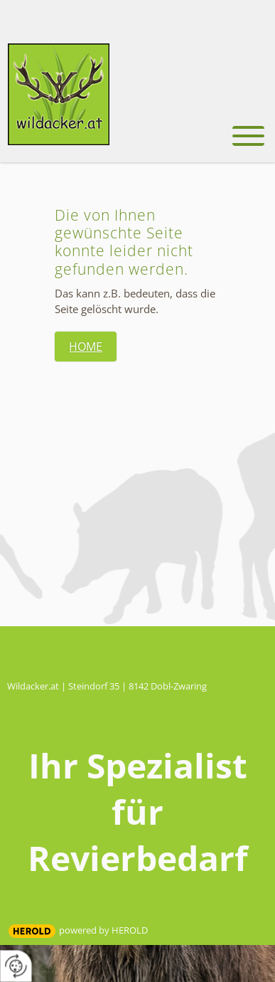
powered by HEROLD (103, 930)
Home (85, 346)
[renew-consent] (16, 966)
